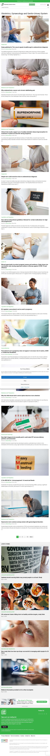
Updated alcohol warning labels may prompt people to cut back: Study (22, 577)
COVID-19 (3, 261)
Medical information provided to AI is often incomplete (17, 690)
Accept (25, 377)
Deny (25, 380)
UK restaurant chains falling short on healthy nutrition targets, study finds (23, 614)
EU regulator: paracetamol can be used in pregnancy (16, 309)
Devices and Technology (6, 434)
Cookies (22, 387)
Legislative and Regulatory (7, 217)
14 (27, 536)
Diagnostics (4, 44)
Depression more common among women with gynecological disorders (22, 522)
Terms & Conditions (15, 735)
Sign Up (32, 4)
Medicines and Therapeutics (7, 87)
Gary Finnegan (9, 311)
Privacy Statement (5, 735)
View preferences (25, 384)
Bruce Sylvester (9, 354)
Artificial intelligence (6, 687)
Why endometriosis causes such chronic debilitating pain (18, 90)
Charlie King (8, 49)
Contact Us (27, 735)
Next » (31, 536)
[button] (48, 369)
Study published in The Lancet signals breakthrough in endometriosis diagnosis (25, 47)
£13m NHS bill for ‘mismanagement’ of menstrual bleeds (18, 480)
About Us (33, 735)
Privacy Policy (26, 387)
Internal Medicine (5, 348)
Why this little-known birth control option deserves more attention (21, 395)
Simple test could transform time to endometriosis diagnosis (19, 176)
